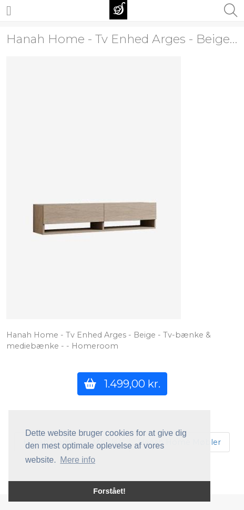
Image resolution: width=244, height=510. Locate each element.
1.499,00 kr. (122, 383)
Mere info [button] (77, 459)
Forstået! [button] (109, 491)
